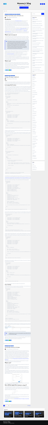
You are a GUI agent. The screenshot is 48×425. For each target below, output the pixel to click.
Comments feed (35, 167)
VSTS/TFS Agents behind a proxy (37, 67)
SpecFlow (34, 127)
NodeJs (34, 120)
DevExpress (34, 81)
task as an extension (19, 29)
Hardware (34, 108)
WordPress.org (34, 169)
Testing (33, 129)
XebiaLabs (34, 155)
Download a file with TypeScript (37, 27)
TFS (15, 14)
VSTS (33, 150)
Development (10, 14)
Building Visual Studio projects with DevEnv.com (14, 15)
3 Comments (15, 17)
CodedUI (34, 99)
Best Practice (34, 94)
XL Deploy (34, 156)
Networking (34, 115)
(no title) (34, 55)
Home (21, 7)
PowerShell (34, 122)
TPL (33, 86)
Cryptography (34, 101)
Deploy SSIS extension (23, 28)
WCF (33, 88)
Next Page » (29, 405)
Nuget (33, 144)
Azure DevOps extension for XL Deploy (12, 347)
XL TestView (34, 158)
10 (8, 405)
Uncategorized (13, 75)
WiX (33, 153)
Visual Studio (18, 14)
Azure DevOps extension (18, 20)
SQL (13, 14)
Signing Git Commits (35, 19)
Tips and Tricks (34, 136)
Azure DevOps (6, 14)
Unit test (34, 141)
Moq (33, 83)
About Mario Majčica (25, 7)
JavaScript (34, 113)
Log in (33, 164)
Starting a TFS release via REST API (12, 77)
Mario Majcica (7, 17)
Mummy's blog (24, 3)
